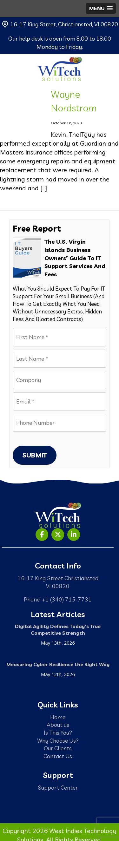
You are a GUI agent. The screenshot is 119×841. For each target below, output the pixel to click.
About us (58, 724)
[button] (101, 8)
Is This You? (58, 732)
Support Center (58, 787)
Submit (35, 455)
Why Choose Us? (58, 740)
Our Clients (58, 748)
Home (57, 716)
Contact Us (57, 755)
